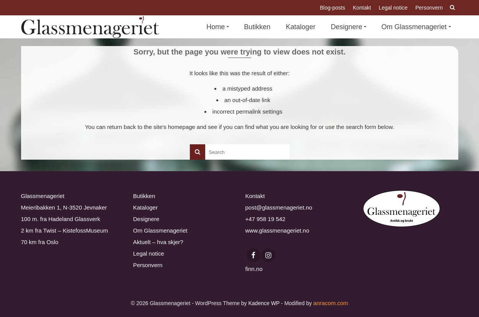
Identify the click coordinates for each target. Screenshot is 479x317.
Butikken (144, 196)
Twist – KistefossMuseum (75, 230)
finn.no (254, 269)
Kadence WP (263, 303)
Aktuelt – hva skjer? (158, 242)
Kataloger (145, 207)
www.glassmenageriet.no (277, 230)
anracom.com (330, 303)
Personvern (148, 265)
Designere (146, 219)
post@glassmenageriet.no (279, 207)
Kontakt (255, 196)
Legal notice (148, 253)
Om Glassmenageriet (160, 230)
